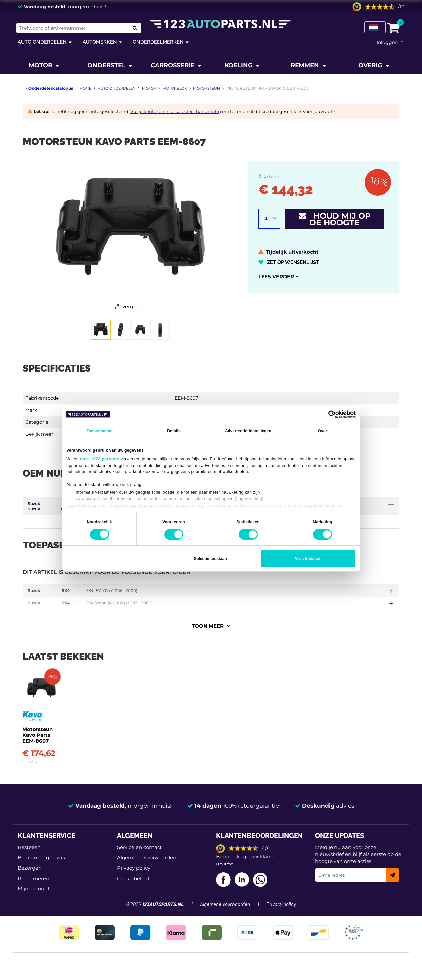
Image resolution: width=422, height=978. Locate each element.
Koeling (239, 65)
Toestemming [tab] (100, 431)
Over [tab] (322, 431)
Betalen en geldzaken (45, 867)
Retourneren (33, 888)
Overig (371, 65)
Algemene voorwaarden (146, 867)
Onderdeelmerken (158, 42)
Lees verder (278, 276)
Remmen (306, 65)
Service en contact (139, 856)
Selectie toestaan (210, 558)
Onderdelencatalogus (49, 88)
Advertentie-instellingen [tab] (248, 431)
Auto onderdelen (42, 42)
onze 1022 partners (99, 459)
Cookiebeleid (133, 888)
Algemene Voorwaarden (225, 913)
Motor (41, 65)
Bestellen (29, 856)
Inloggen (387, 42)
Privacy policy (133, 877)
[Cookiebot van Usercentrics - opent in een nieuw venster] (327, 414)
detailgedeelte (261, 506)
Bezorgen (30, 877)
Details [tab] (174, 431)
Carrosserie (173, 65)
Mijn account (34, 898)
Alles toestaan (308, 558)
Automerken (100, 42)
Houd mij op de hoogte (335, 219)
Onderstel (107, 65)
